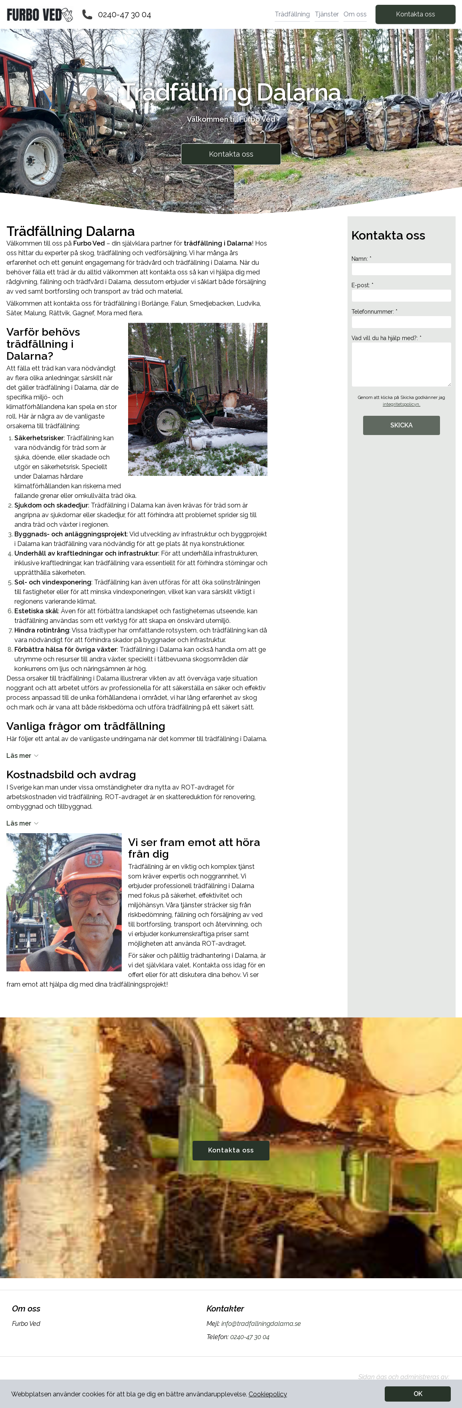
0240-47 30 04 (124, 14)
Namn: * (402, 266)
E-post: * (402, 292)
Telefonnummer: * (402, 318)
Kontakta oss (415, 14)
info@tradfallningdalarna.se (260, 1323)
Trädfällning (292, 14)
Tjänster (327, 14)
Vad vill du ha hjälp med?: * (402, 361)
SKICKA (401, 425)
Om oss (355, 14)
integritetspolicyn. (401, 404)
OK (418, 1394)
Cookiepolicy (268, 1394)
